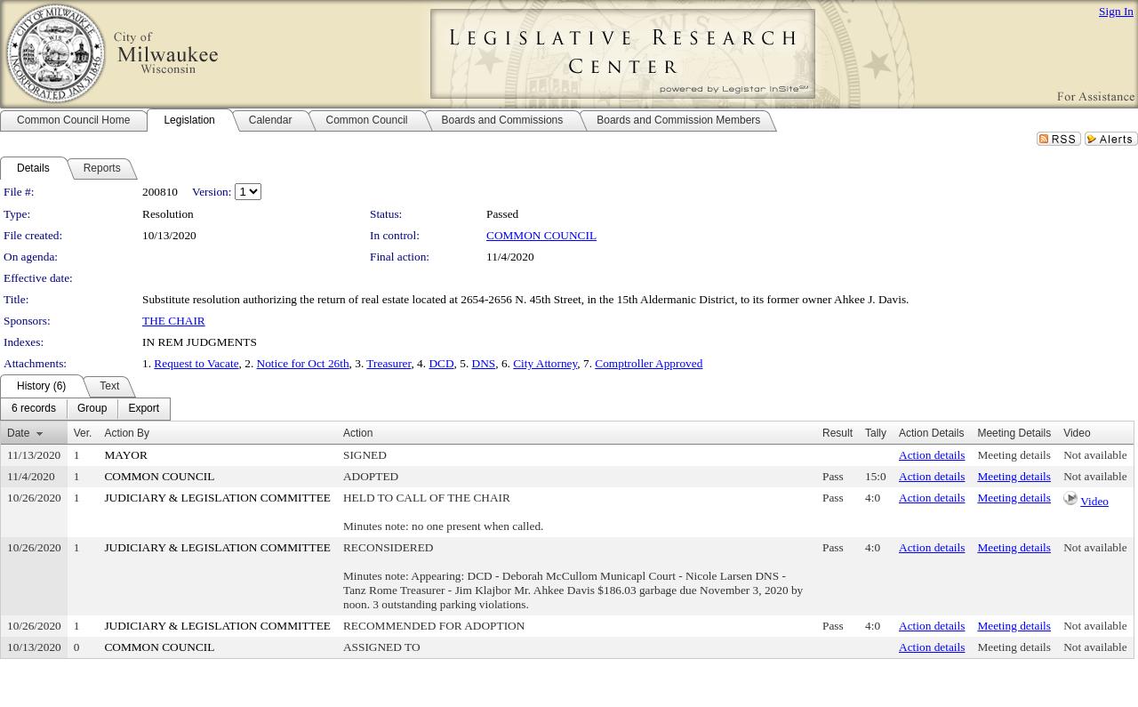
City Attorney (545, 363)
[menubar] (85, 409)
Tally (875, 433)
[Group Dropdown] (92, 409)
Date (18, 433)
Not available (1094, 455)
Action (358, 433)
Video (1094, 501)
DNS (484, 363)
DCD (441, 363)
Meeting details (1014, 455)
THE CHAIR (173, 320)
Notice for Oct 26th (303, 363)
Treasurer (388, 363)
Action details (932, 455)
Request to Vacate (196, 363)
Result (837, 433)
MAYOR (125, 455)
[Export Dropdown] (143, 409)
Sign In (1116, 11)
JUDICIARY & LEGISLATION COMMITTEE (217, 497)
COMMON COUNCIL (541, 235)
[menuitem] (34, 409)
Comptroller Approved (648, 363)
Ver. (83, 433)
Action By (126, 433)
